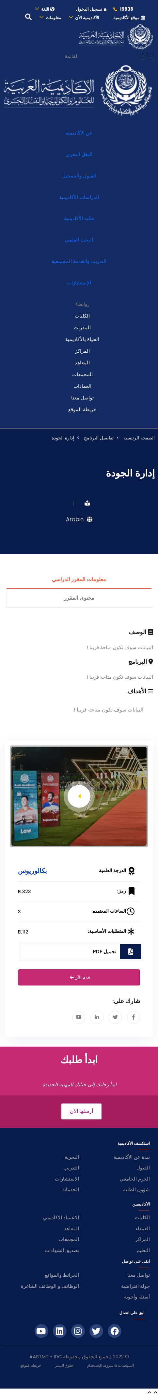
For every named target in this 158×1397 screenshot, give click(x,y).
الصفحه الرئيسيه (139, 438)
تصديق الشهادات (62, 1250)
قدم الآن (79, 977)
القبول (143, 1167)
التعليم (143, 1250)
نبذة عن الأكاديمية (132, 1157)
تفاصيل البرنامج (99, 438)
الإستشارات (79, 282)
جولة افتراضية (135, 1286)
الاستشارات (67, 1178)
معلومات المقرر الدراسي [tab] (79, 579)
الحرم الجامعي (135, 1178)
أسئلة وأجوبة (137, 1296)
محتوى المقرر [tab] (79, 598)
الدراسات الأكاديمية (79, 197)
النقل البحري (79, 154)
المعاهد (82, 362)
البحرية (72, 1157)
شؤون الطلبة (136, 1189)
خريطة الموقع (82, 409)
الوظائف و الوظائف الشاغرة (50, 1286)
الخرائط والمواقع (62, 1275)
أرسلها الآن (81, 1111)
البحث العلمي (79, 239)
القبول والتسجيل (79, 175)
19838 (123, 9)
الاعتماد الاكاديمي (61, 1217)
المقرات (82, 327)
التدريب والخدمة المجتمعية (79, 261)
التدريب (71, 1167)
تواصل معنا (82, 397)
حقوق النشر (64, 1365)
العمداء (142, 1228)
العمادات (82, 386)
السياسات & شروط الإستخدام (110, 1365)
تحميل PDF (104, 951)
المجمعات (82, 374)
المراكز (82, 350)
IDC (58, 1356)
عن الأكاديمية (79, 132)
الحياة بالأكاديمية (82, 339)
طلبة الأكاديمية (79, 218)
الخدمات (70, 1189)
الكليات (82, 315)
